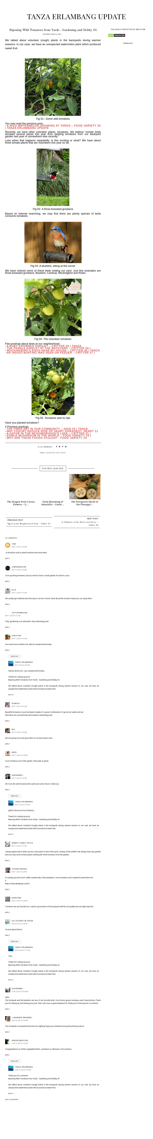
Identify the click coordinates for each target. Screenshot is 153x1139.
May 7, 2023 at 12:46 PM (20, 755)
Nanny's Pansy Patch (22, 843)
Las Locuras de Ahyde (22, 921)
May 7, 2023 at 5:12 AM (13, 616)
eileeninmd (17, 988)
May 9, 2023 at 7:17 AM (22, 950)
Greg (14, 752)
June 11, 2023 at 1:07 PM (20, 1043)
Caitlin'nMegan (19, 613)
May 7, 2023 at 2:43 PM (19, 872)
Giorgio (16, 703)
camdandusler (19, 567)
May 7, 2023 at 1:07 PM (19, 778)
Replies (14, 656)
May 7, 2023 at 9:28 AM (19, 732)
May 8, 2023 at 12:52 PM (20, 924)
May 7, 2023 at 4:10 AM (19, 547)
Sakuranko (17, 775)
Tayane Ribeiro (19, 869)
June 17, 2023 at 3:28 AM (23, 1070)
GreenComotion (20, 1040)
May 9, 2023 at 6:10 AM (22, 805)
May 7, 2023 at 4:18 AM (19, 570)
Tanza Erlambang (24, 662)
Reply (7, 558)
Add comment (12, 1099)
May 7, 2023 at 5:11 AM (19, 593)
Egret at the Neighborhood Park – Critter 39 (29, 524)
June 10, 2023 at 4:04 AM (20, 991)
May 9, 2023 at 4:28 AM (22, 665)
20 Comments (45, 447)
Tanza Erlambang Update (76, 16)
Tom (14, 544)
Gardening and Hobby (55, 453)
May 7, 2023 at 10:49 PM (20, 901)
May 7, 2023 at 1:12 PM (19, 846)
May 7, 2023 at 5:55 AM (19, 638)
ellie (14, 590)
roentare (16, 898)
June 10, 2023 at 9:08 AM (20, 1020)
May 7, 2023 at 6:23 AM (19, 706)
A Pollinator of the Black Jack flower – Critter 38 (79, 523)
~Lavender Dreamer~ (22, 1017)
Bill (13, 729)
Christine (16, 635)
